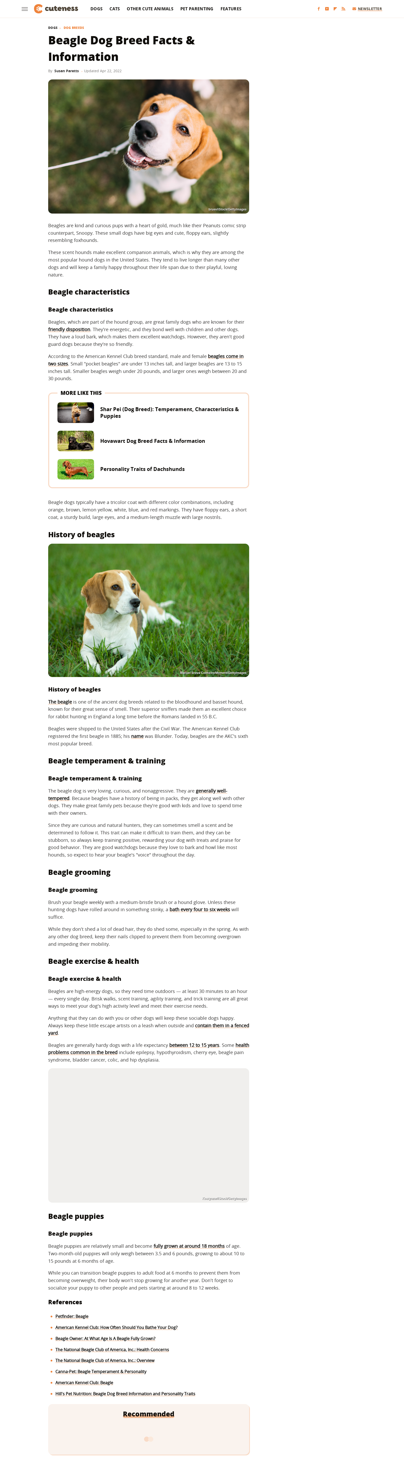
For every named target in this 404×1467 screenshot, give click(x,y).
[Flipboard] (335, 8)
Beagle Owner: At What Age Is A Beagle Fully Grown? (105, 1338)
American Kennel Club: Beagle (84, 1383)
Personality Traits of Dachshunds (142, 469)
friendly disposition (69, 329)
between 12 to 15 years (194, 1045)
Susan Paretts (66, 70)
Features (231, 9)
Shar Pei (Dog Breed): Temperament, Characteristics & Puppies (169, 412)
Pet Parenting (197, 9)
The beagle (60, 702)
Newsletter (367, 8)
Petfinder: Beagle (71, 1316)
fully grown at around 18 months (189, 1246)
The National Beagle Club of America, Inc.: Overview (104, 1360)
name (137, 736)
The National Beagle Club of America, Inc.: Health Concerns (112, 1349)
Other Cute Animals (150, 9)
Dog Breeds (74, 27)
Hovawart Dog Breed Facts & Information (152, 440)
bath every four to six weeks (200, 909)
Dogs (96, 9)
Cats (115, 9)
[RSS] (343, 8)
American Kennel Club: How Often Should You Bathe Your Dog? (116, 1327)
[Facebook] (318, 8)
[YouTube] (327, 8)
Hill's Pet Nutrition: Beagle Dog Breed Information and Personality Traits (125, 1394)
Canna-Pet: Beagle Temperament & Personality (100, 1371)
